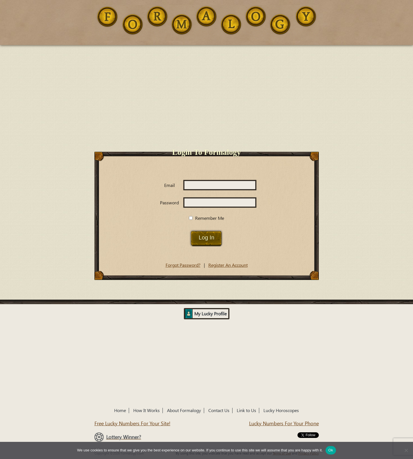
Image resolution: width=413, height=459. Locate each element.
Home (120, 410)
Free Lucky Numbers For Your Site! (132, 423)
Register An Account (228, 265)
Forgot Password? (183, 265)
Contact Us (218, 410)
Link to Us (246, 410)
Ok (330, 450)
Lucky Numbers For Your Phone (284, 423)
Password (169, 202)
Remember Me (206, 218)
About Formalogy (184, 410)
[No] (406, 450)
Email (169, 185)
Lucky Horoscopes (281, 410)
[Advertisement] (206, 87)
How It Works (146, 410)
